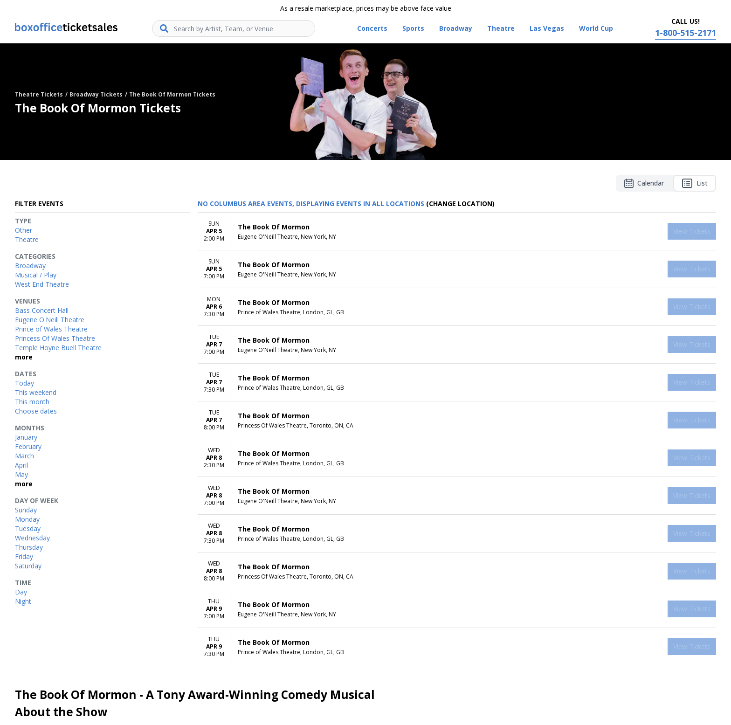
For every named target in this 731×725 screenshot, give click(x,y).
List (695, 183)
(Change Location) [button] (460, 203)
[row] (457, 231)
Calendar (644, 183)
